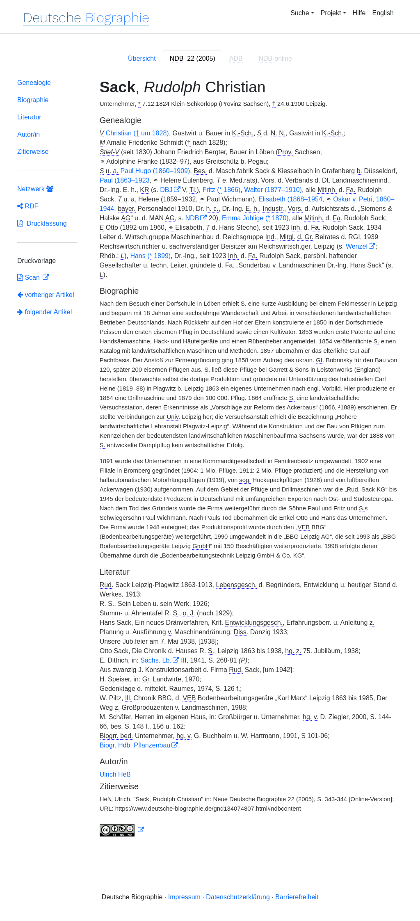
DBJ (166, 189)
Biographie (33, 99)
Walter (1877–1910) (273, 189)
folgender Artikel (44, 312)
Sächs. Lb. (155, 660)
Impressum (184, 897)
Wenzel (357, 246)
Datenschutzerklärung (238, 897)
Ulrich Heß (115, 774)
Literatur (29, 117)
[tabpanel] (210, 459)
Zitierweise (32, 151)
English (383, 12)
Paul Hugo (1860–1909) (155, 170)
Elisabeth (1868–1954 (290, 199)
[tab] (192, 58)
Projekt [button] (331, 12)
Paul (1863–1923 (125, 180)
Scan (29, 277)
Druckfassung (42, 223)
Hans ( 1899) (150, 256)
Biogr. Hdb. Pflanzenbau (135, 745)
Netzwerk (35, 188)
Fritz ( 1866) (221, 190)
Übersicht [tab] (142, 58)
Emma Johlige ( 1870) (255, 218)
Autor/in (28, 134)
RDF (27, 206)
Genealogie (34, 82)
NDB (192, 218)
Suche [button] (299, 12)
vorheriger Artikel (45, 294)
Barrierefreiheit (296, 897)
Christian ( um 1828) (137, 133)
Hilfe (359, 12)
